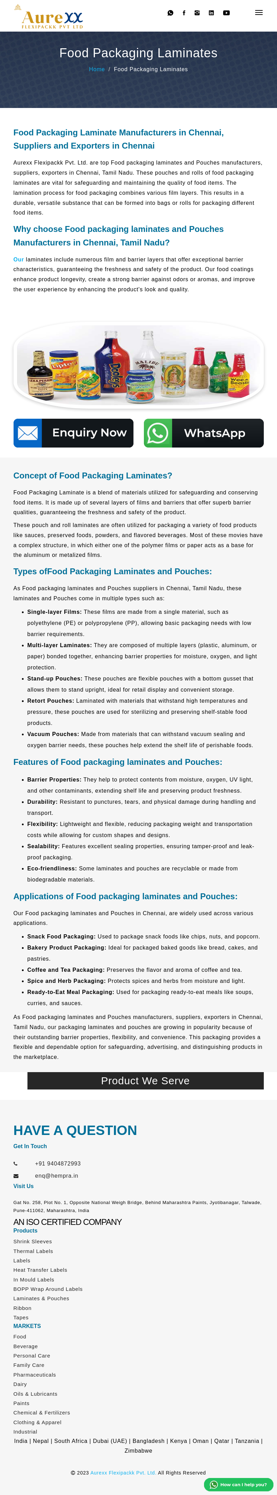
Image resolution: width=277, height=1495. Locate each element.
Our (19, 259)
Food (20, 1336)
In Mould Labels (34, 1280)
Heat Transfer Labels (40, 1270)
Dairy (20, 1384)
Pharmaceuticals (35, 1375)
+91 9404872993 (58, 1164)
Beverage (26, 1346)
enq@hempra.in (57, 1176)
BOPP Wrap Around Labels (48, 1289)
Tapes (21, 1317)
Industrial (26, 1432)
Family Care (29, 1365)
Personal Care (32, 1356)
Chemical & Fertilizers (42, 1412)
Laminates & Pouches (42, 1298)
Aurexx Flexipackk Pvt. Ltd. (123, 1473)
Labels (22, 1260)
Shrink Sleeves (33, 1241)
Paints (22, 1403)
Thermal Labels (34, 1251)
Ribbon (23, 1308)
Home (97, 69)
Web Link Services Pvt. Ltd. (171, 1484)
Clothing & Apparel (38, 1422)
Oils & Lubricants (36, 1394)
